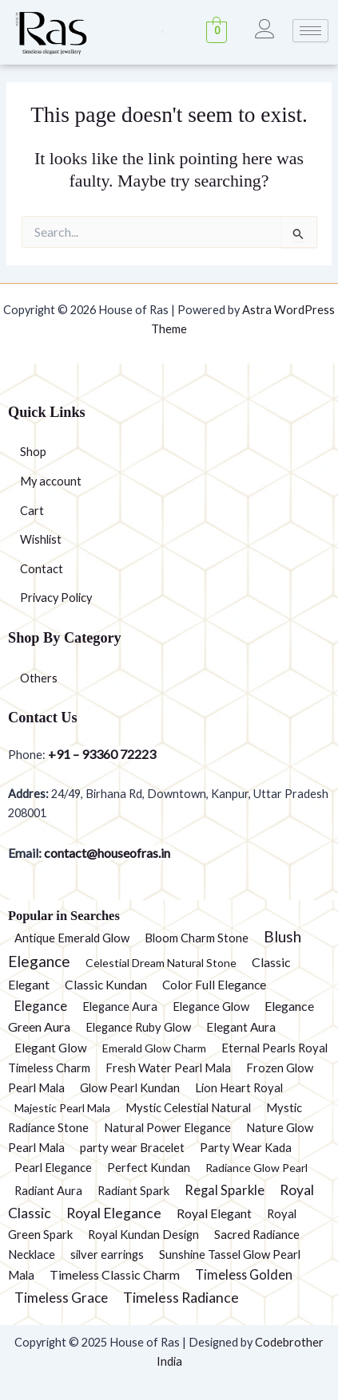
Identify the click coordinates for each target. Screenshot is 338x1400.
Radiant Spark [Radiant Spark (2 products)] (133, 1190)
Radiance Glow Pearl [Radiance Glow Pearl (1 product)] (256, 1167)
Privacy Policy (56, 597)
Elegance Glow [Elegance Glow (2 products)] (211, 1006)
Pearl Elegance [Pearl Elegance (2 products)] (53, 1167)
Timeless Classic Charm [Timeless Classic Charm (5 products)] (115, 1274)
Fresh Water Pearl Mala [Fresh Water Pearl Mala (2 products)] (168, 1067)
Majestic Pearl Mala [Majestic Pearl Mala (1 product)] (62, 1108)
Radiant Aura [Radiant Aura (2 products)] (48, 1190)
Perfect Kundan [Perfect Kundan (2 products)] (148, 1167)
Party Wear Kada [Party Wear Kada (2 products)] (246, 1147)
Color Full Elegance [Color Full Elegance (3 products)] (214, 984)
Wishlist (41, 539)
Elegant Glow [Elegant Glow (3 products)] (50, 1047)
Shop (33, 451)
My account (51, 481)
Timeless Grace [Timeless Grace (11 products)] (61, 1297)
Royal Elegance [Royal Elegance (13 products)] (113, 1213)
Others (39, 678)
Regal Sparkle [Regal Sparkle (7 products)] (224, 1190)
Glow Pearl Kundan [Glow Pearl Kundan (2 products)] (130, 1087)
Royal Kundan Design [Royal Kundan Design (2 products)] (143, 1234)
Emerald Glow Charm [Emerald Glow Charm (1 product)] (154, 1048)
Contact (41, 569)
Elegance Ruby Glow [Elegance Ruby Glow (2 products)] (138, 1027)
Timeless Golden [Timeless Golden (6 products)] (243, 1274)
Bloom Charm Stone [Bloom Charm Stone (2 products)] (197, 937)
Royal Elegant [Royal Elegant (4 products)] (214, 1213)
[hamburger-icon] (310, 30)
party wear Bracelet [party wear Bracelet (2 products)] (132, 1147)
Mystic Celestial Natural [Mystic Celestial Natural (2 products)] (188, 1107)
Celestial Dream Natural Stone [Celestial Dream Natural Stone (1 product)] (161, 962)
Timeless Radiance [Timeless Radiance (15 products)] (181, 1297)
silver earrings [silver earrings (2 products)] (107, 1254)
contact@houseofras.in (106, 852)
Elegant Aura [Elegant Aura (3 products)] (241, 1027)
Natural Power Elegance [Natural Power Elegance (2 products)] (167, 1127)
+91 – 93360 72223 (102, 753)
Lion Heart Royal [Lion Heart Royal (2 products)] (239, 1087)
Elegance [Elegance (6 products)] (40, 1005)
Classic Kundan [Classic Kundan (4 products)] (106, 984)
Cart (32, 510)
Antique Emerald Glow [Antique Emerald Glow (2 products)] (71, 937)
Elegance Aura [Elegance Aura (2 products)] (119, 1006)
